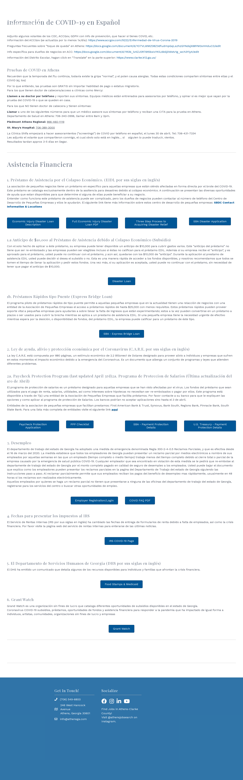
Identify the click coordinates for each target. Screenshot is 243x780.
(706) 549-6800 (70, 699)
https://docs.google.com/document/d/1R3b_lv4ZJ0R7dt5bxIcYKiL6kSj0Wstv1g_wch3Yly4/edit (136, 51)
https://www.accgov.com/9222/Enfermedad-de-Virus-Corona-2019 (132, 40)
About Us (63, 15)
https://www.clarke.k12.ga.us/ (136, 57)
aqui (114, 409)
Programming (85, 15)
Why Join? (228, 15)
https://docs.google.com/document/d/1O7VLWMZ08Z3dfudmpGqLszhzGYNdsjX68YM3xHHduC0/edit (153, 46)
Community (147, 15)
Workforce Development (116, 15)
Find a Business (204, 15)
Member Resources (174, 15)
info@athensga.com (73, 719)
